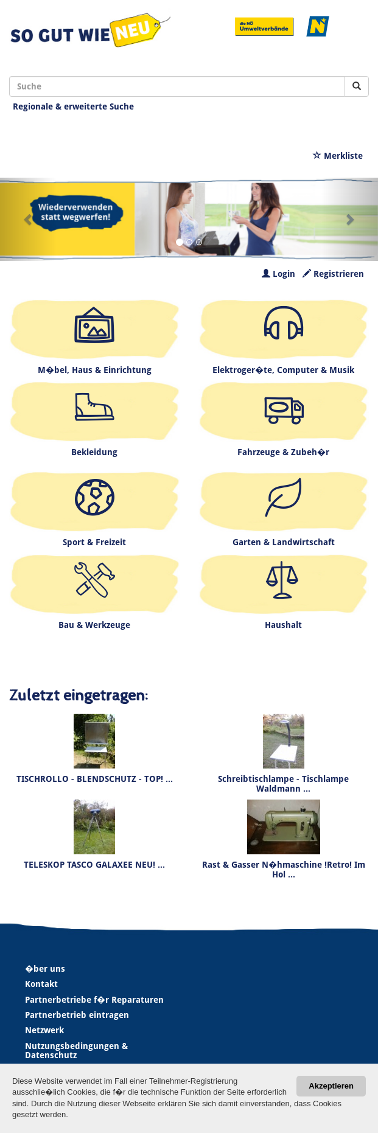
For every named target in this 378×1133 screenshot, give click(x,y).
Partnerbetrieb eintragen (77, 1015)
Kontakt (41, 984)
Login (278, 274)
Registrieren (333, 274)
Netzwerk (44, 1030)
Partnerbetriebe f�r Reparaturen (94, 1000)
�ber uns (45, 969)
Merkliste (338, 156)
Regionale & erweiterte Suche (73, 106)
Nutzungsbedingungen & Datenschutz (76, 1050)
